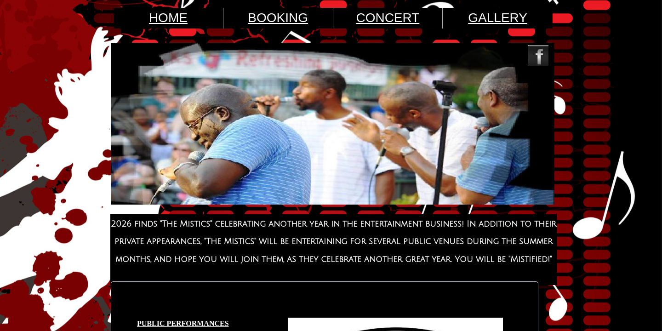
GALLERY (497, 18)
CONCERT (387, 18)
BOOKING (278, 18)
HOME (168, 18)
